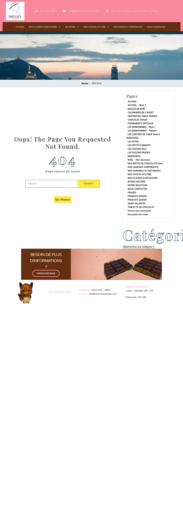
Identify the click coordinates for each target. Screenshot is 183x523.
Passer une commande (139, 210)
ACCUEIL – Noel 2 (137, 105)
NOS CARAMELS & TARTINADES (144, 170)
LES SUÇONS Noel (137, 149)
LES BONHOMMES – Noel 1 (142, 127)
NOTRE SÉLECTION (137, 185)
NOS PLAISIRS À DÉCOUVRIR (44, 27)
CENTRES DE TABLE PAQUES (142, 116)
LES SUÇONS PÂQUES (139, 152)
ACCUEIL (20, 27)
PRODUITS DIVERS (137, 196)
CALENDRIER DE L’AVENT (141, 112)
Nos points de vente (138, 214)
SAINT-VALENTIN (136, 203)
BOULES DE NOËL (137, 109)
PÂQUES (132, 192)
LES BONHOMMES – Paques (142, 130)
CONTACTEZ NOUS (46, 281)
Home (84, 83)
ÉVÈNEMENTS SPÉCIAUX (140, 123)
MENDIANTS (134, 156)
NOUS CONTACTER (156, 27)
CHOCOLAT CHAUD (137, 119)
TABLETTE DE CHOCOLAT (141, 207)
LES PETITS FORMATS (139, 145)
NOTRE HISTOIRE (136, 181)
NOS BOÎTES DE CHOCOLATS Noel (145, 163)
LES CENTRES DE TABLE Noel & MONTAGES (143, 136)
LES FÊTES (72, 27)
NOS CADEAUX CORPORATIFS (128, 27)
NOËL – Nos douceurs (139, 159)
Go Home (62, 199)
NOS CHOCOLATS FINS (96, 27)
